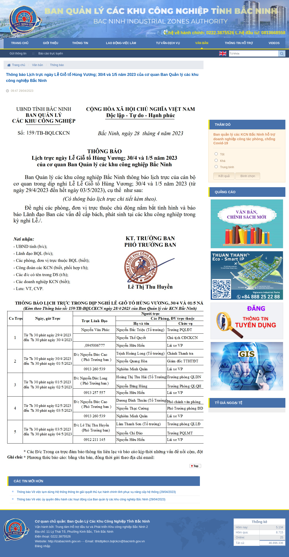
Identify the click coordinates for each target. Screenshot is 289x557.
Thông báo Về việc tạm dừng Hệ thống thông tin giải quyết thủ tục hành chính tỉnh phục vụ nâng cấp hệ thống (88, 492)
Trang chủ (19, 43)
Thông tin (80, 43)
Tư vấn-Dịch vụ (168, 43)
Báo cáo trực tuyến (50, 53)
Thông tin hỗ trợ (239, 43)
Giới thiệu (50, 43)
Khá (222, 161)
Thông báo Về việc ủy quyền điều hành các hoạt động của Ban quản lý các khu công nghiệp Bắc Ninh (82, 499)
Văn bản (201, 43)
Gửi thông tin (18, 53)
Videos (274, 43)
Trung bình (227, 167)
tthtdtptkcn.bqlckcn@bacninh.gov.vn (120, 541)
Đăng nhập (42, 546)
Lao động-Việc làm (121, 43)
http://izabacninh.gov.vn (64, 541)
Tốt (222, 154)
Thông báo (57, 65)
